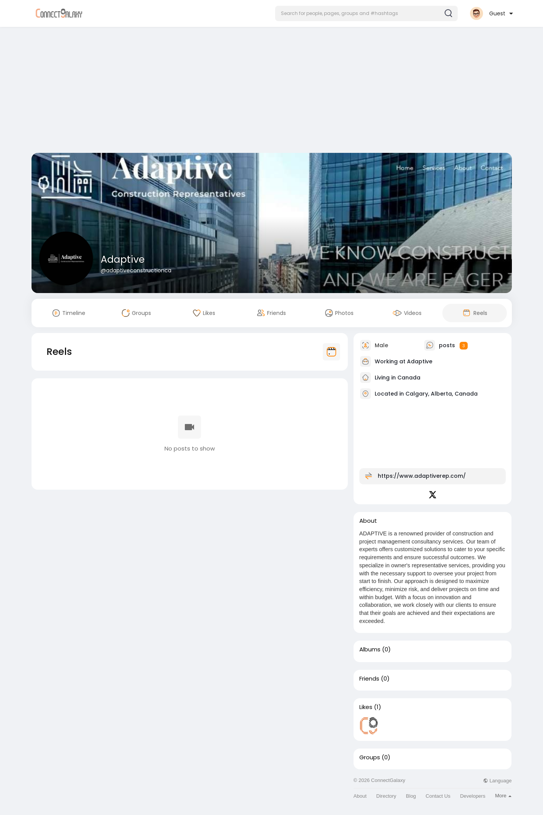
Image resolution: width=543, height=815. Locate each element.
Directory (386, 795)
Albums (369, 649)
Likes (365, 707)
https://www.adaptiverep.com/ (422, 476)
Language (497, 780)
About (360, 795)
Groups (369, 757)
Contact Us (438, 795)
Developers (472, 795)
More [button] (503, 795)
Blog (411, 795)
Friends (369, 679)
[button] (366, 13)
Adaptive (122, 259)
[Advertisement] (271, 91)
